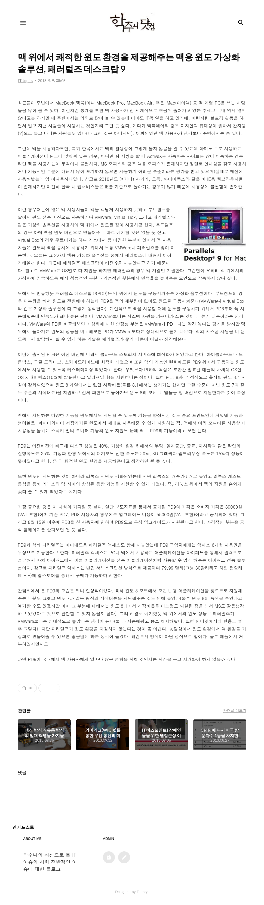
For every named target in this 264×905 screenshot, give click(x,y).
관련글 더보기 (234, 710)
